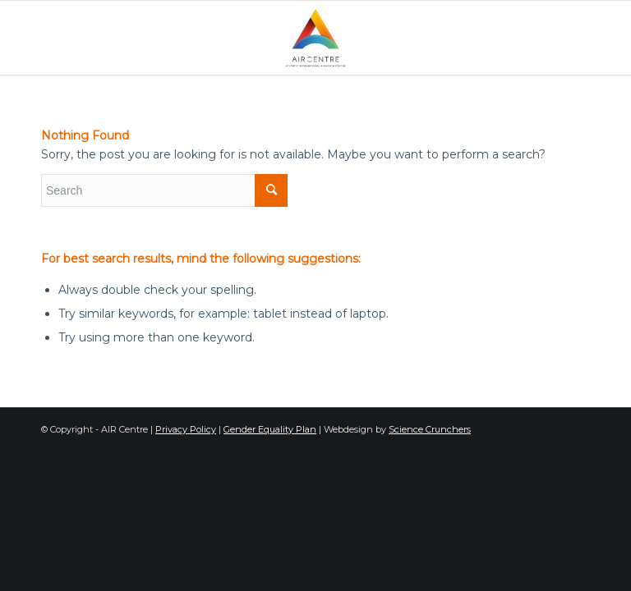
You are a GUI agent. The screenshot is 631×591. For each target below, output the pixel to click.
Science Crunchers (430, 429)
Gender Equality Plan (269, 429)
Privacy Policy (185, 429)
